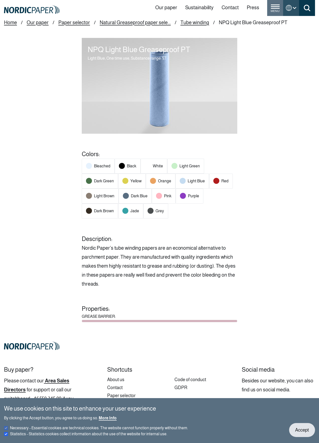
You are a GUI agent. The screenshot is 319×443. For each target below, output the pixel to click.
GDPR (180, 387)
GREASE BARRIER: (99, 316)
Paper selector (74, 22)
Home (10, 22)
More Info (108, 422)
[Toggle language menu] (291, 8)
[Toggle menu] (275, 10)
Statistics (88, 438)
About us (115, 379)
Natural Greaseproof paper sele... (135, 22)
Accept (302, 433)
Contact (115, 387)
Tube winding (194, 22)
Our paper (38, 22)
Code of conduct (190, 379)
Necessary (99, 432)
